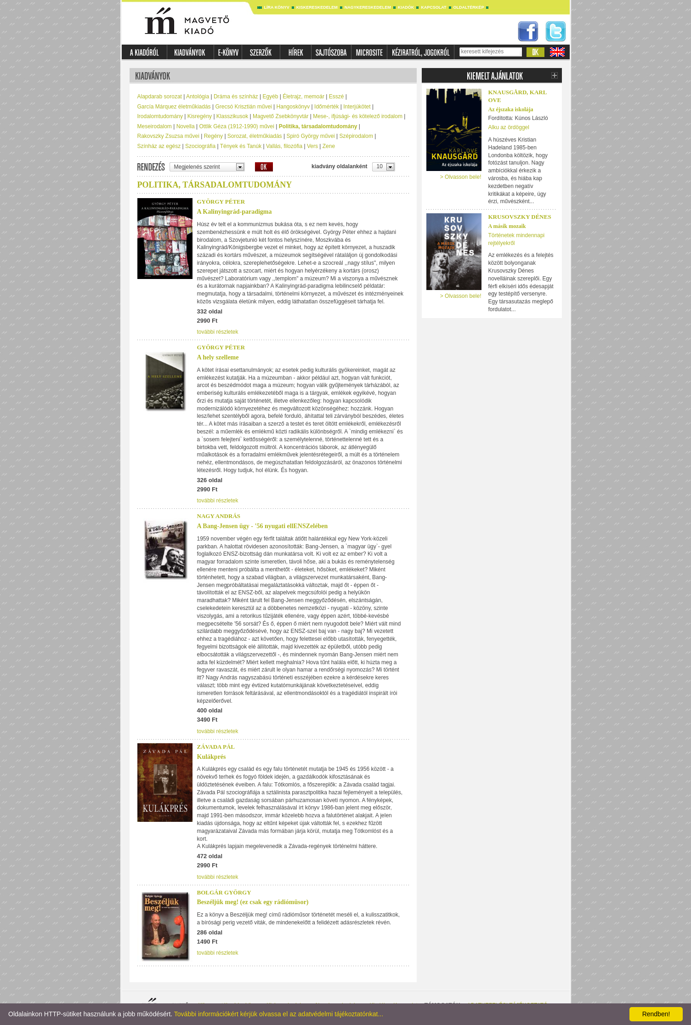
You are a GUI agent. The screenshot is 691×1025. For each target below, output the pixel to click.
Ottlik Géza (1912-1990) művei (236, 126)
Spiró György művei (310, 136)
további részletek (217, 332)
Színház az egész (159, 146)
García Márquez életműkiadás (174, 106)
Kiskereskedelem (317, 7)
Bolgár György (224, 892)
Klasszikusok (232, 116)
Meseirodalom (154, 126)
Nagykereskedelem (368, 7)
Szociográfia (200, 146)
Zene (329, 146)
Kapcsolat (433, 7)
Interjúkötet (356, 106)
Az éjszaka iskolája (510, 109)
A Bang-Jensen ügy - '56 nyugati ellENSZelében (262, 526)
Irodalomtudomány (160, 116)
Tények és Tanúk (241, 146)
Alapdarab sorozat (159, 96)
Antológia (197, 96)
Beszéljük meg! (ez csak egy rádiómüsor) (253, 902)
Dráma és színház (236, 96)
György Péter (221, 201)
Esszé (336, 96)
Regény (213, 136)
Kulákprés (211, 756)
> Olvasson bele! (460, 177)
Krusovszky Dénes (519, 216)
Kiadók (406, 7)
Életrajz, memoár (303, 96)
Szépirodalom (356, 136)
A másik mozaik (507, 226)
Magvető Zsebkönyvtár (280, 116)
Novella (185, 126)
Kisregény (199, 116)
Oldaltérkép (468, 7)
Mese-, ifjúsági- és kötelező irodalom (357, 116)
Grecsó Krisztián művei (243, 106)
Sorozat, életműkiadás (254, 136)
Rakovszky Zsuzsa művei (168, 136)
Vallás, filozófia (284, 146)
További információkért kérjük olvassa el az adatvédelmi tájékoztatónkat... (278, 1014)
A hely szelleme (218, 357)
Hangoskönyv (293, 106)
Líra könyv (276, 7)
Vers (312, 146)
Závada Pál (216, 746)
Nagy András (219, 515)
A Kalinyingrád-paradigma (234, 211)
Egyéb (270, 96)
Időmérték (326, 106)
